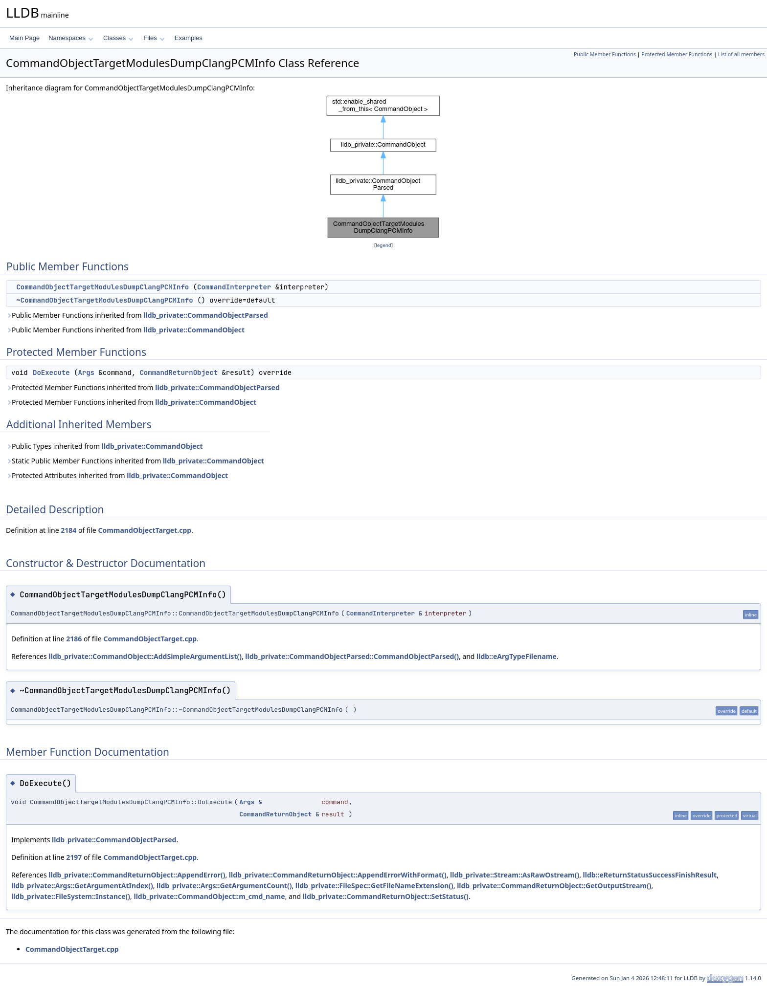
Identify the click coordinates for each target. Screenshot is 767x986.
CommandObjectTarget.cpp (144, 530)
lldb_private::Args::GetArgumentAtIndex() (82, 885)
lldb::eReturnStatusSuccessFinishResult (650, 874)
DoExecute (51, 372)
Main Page (24, 38)
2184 (68, 530)
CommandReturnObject (178, 372)
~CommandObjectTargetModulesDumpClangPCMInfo (104, 300)
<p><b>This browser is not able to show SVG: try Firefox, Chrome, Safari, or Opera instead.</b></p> (383, 166)
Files (153, 38)
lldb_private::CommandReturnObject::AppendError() (136, 874)
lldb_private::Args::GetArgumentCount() (224, 885)
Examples (189, 38)
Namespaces (70, 38)
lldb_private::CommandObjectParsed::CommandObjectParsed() (352, 656)
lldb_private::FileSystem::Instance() (70, 896)
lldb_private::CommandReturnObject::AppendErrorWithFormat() (338, 874)
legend (383, 245)
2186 (74, 638)
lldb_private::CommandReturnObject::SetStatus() (386, 896)
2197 (74, 857)
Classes (118, 38)
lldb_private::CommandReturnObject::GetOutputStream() (554, 885)
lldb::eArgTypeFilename (516, 656)
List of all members (741, 54)
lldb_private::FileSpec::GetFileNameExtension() (374, 885)
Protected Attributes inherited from (117, 475)
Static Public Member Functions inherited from (135, 460)
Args (86, 372)
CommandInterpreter (234, 287)
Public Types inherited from (104, 446)
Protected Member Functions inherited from (143, 387)
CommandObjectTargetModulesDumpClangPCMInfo (102, 287)
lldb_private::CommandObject (194, 329)
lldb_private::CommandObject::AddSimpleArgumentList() (145, 656)
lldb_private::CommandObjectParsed (205, 315)
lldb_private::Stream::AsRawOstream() (514, 874)
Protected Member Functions (676, 54)
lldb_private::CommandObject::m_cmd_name (209, 896)
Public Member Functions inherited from (137, 315)
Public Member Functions (605, 54)
